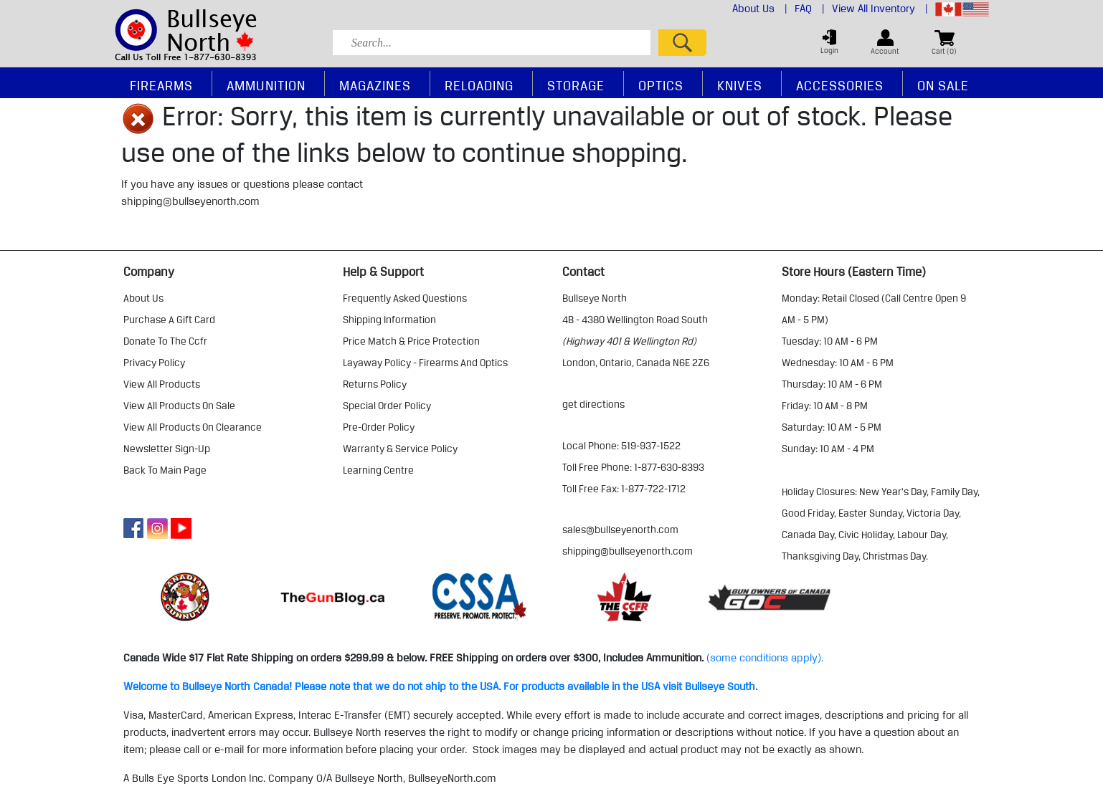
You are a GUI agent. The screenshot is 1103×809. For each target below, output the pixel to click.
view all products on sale (179, 405)
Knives (739, 85)
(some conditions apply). (764, 657)
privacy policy (154, 362)
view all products (161, 384)
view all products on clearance (192, 427)
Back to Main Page (165, 470)
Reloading (479, 85)
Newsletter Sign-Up (166, 448)
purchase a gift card (169, 319)
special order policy (387, 405)
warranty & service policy (400, 448)
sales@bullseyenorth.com (620, 529)
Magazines (375, 85)
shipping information (389, 319)
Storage (576, 85)
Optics (660, 85)
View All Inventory (880, 8)
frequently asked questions (405, 298)
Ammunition (266, 85)
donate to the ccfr (165, 341)
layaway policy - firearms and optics (425, 362)
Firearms (161, 85)
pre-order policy (379, 427)
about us (143, 298)
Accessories (840, 85)
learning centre (378, 470)
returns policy (375, 384)
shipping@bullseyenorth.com (190, 201)
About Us (759, 8)
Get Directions (593, 404)
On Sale (943, 85)
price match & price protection (411, 341)
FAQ (810, 8)
